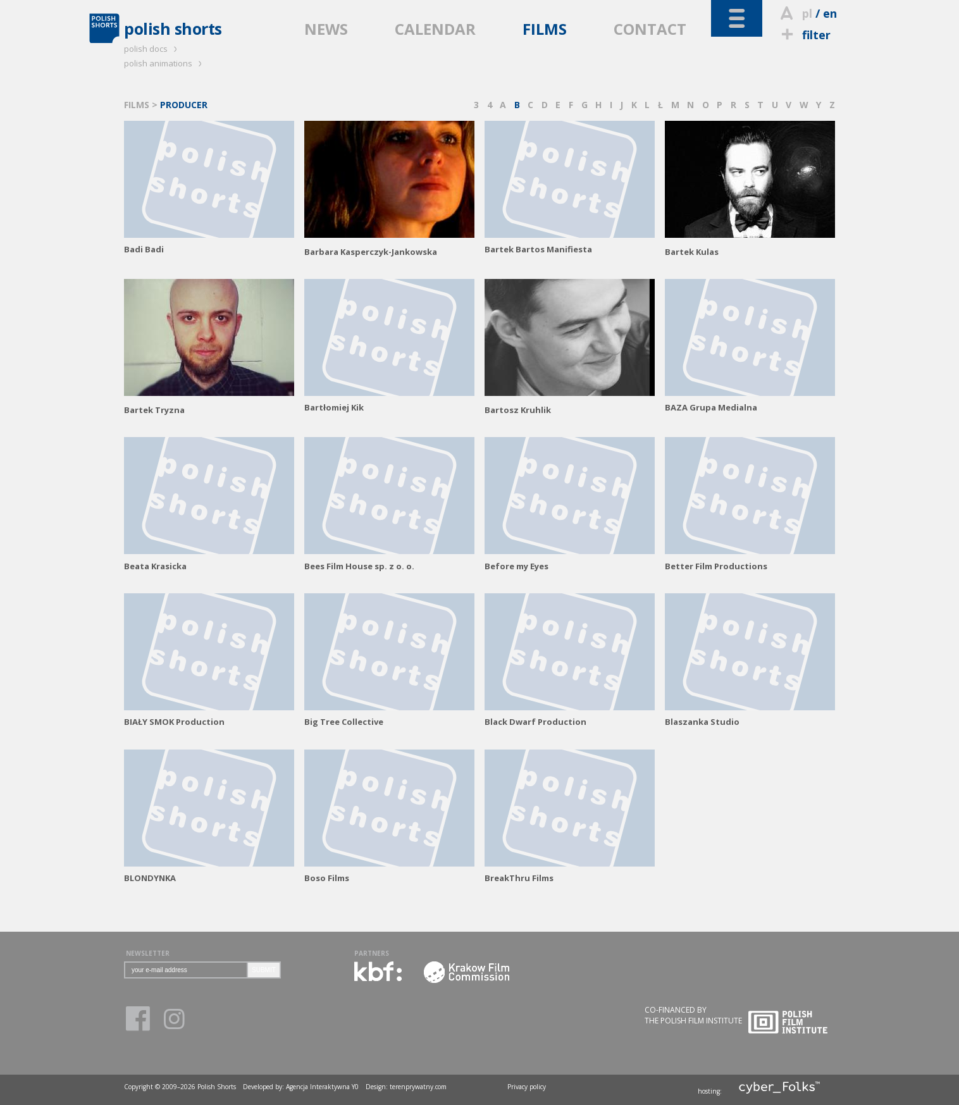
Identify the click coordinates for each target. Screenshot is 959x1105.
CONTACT (650, 28)
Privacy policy (526, 1086)
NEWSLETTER (148, 953)
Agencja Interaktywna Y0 (322, 1086)
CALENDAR (435, 28)
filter (804, 34)
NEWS (326, 28)
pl (807, 13)
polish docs (152, 48)
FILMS (545, 28)
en (830, 13)
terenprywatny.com (418, 1086)
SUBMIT (264, 969)
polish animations (165, 63)
